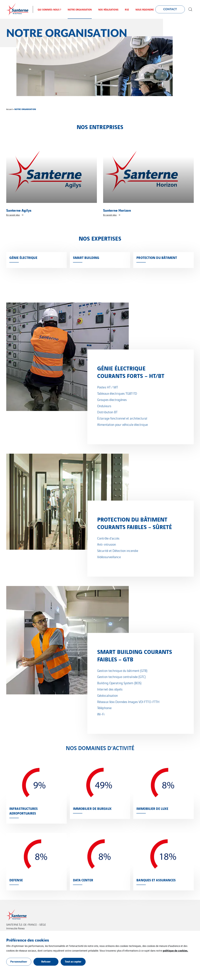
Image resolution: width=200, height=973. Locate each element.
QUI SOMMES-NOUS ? (49, 9)
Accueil (9, 109)
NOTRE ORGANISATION (80, 9)
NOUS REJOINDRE (144, 9)
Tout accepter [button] (73, 961)
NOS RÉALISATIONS (108, 9)
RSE (127, 9)
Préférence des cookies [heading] (27, 940)
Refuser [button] (46, 961)
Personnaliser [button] (18, 961)
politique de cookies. (175, 950)
